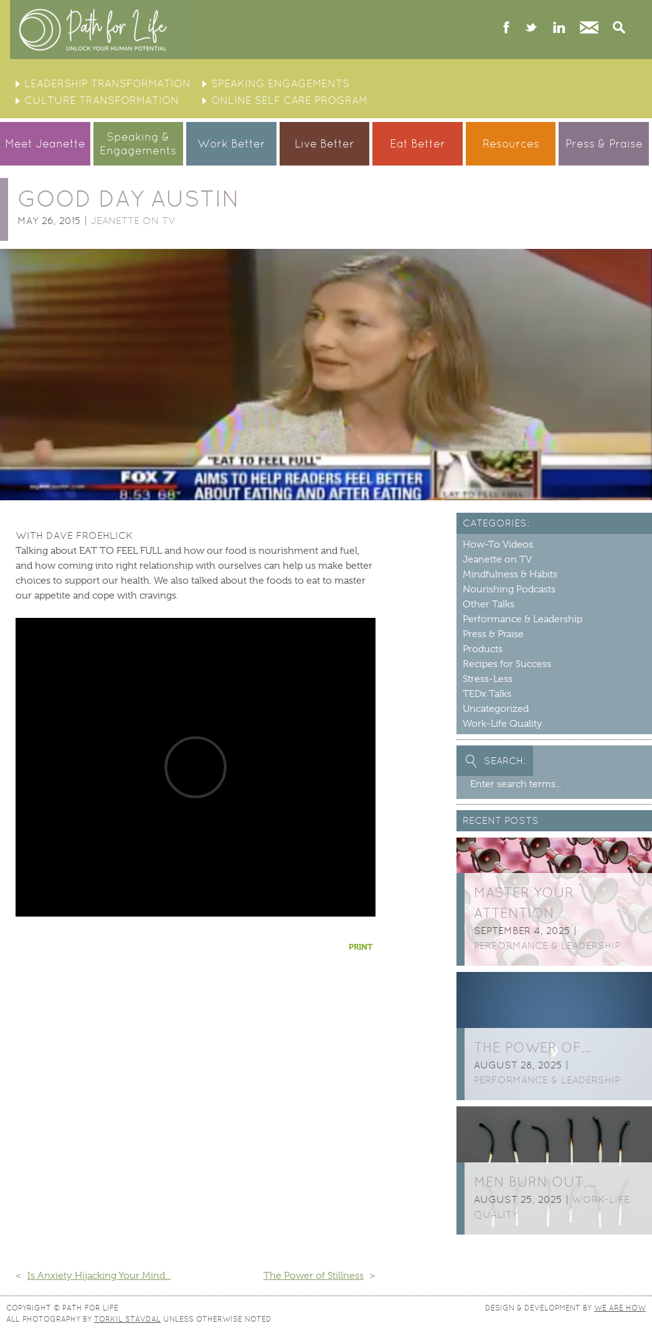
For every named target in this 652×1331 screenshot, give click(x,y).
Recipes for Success (507, 664)
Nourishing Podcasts (509, 589)
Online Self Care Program (289, 100)
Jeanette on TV (133, 221)
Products (483, 649)
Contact (589, 28)
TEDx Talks (487, 693)
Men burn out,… (535, 1182)
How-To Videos (498, 544)
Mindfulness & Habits (510, 574)
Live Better (324, 143)
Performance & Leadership (522, 619)
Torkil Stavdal (127, 1319)
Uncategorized (496, 708)
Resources (511, 143)
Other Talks (488, 604)
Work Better (231, 143)
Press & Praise (604, 143)
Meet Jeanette (45, 143)
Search (619, 28)
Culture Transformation (101, 100)
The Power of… (532, 1047)
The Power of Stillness (313, 1275)
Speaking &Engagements (138, 143)
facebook (506, 28)
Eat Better (417, 143)
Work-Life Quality (502, 723)
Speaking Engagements (280, 83)
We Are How (620, 1308)
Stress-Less (488, 678)
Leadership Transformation (107, 83)
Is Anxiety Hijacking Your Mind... (99, 1275)
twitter (530, 28)
